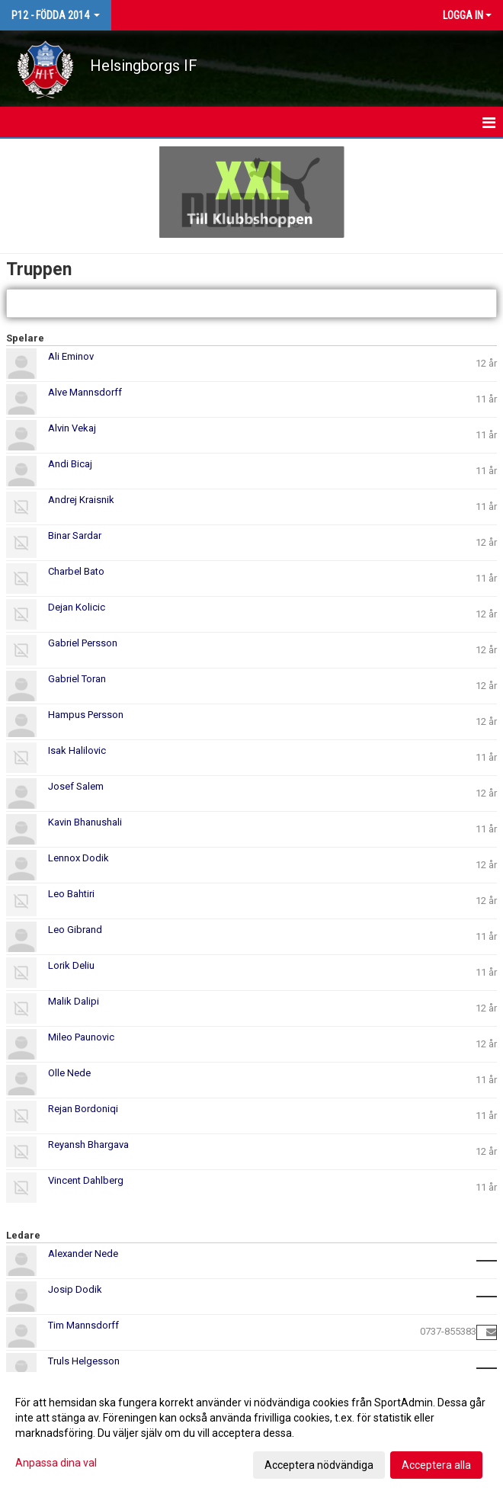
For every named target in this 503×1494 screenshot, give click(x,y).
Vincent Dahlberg (85, 1180)
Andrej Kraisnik (81, 499)
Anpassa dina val (56, 1463)
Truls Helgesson (84, 1361)
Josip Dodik (75, 1289)
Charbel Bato (76, 571)
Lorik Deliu (71, 965)
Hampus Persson (85, 714)
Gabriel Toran (77, 678)
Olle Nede (69, 1073)
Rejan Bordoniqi (83, 1108)
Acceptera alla (436, 1465)
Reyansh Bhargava (88, 1144)
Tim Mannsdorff (83, 1325)
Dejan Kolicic (76, 607)
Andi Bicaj (70, 464)
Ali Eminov (71, 356)
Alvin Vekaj (72, 428)
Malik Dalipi (73, 1001)
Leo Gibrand (75, 929)
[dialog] (251, 1433)
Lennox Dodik (78, 858)
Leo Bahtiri (71, 893)
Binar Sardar (74, 535)
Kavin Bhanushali (85, 822)
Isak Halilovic (77, 750)
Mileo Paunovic (81, 1037)
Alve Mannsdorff (85, 392)
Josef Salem (76, 786)
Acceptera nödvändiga (318, 1465)
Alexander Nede (83, 1253)
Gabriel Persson (82, 643)
